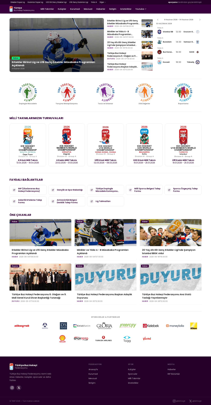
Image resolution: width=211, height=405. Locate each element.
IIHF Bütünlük (174, 374)
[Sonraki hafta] (200, 19)
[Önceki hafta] (157, 19)
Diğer (103, 2)
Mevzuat (88, 9)
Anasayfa (93, 369)
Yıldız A (94, 2)
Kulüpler (62, 9)
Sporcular (132, 374)
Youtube (140, 9)
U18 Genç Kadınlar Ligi (78, 2)
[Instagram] (12, 387)
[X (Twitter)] (18, 387)
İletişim (112, 9)
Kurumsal (75, 9)
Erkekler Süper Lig (18, 2)
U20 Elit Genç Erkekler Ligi (56, 2)
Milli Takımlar (47, 9)
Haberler (100, 9)
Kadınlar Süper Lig (35, 2)
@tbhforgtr (179, 401)
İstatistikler (126, 9)
